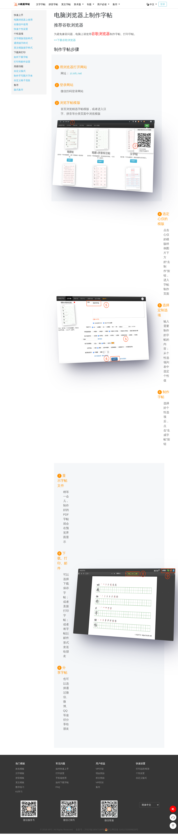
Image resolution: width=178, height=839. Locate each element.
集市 (98, 787)
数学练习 (20, 787)
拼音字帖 (53, 4)
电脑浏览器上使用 (23, 19)
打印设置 (60, 773)
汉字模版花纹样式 (23, 38)
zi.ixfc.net (76, 73)
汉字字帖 (40, 4)
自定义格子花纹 (22, 80)
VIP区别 (100, 782)
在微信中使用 (21, 24)
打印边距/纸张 (143, 769)
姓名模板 (20, 769)
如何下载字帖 (21, 57)
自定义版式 (20, 71)
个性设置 (140, 773)
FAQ (58, 787)
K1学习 (19, 791)
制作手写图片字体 (23, 75)
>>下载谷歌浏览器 (65, 40)
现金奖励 (100, 773)
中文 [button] (151, 4)
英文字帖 (66, 4)
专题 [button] (89, 4)
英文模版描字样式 (23, 47)
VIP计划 (100, 769)
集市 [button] (115, 4)
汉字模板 (20, 773)
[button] (173, 809)
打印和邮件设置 (22, 61)
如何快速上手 (62, 769)
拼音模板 (20, 778)
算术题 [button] (78, 4)
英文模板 (20, 782)
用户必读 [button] (102, 4)
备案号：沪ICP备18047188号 (90, 829)
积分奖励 (100, 778)
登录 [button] (162, 4)
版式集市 (18, 89)
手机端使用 (61, 778)
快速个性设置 (21, 29)
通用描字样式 (21, 43)
